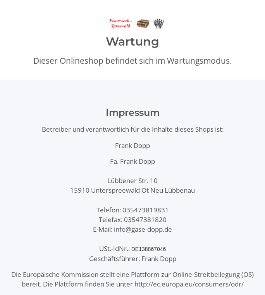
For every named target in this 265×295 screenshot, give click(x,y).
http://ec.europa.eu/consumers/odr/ (189, 284)
